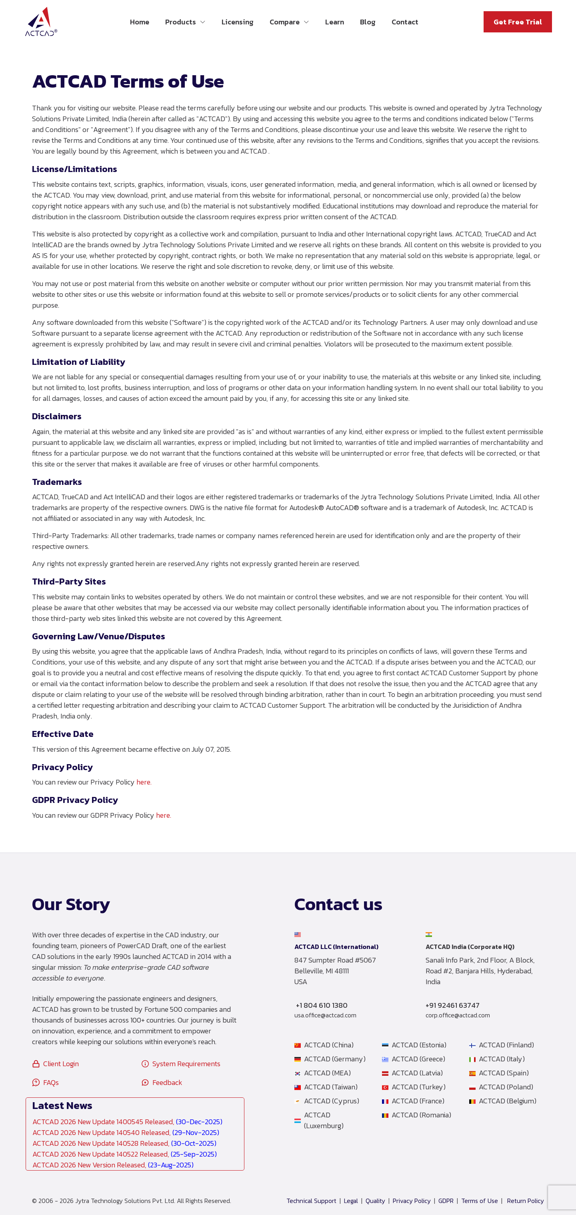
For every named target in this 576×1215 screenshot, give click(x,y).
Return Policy (525, 1200)
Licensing (238, 21)
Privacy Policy (412, 1200)
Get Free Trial (518, 21)
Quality (375, 1200)
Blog (368, 21)
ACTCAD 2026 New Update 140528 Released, (124, 1143)
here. (144, 782)
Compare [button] (285, 21)
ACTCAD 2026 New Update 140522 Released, (124, 1154)
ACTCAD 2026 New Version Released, (113, 1164)
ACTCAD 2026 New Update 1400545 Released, (127, 1121)
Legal (351, 1200)
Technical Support (311, 1200)
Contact (405, 21)
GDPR (446, 1200)
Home (139, 21)
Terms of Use (479, 1200)
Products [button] (180, 21)
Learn (334, 21)
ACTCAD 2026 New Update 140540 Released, (125, 1132)
